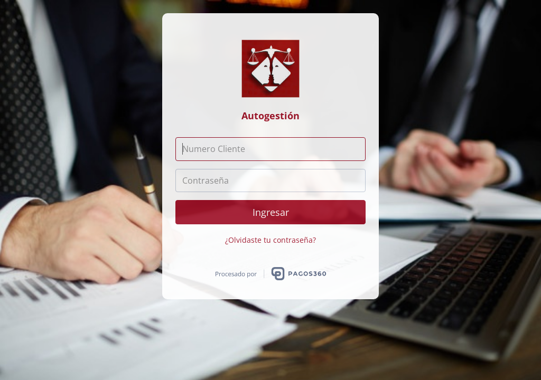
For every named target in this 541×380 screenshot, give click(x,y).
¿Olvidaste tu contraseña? (270, 240)
